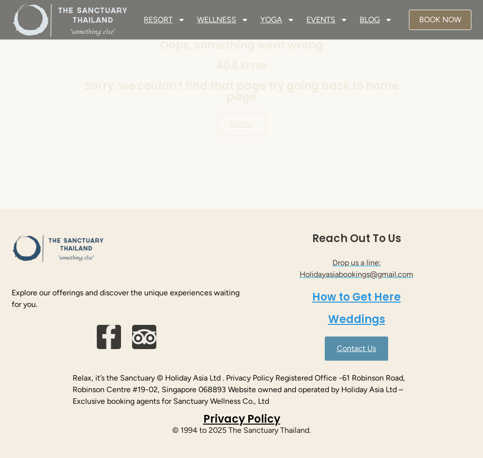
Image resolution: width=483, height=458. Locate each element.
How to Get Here (356, 297)
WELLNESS (223, 20)
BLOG (376, 20)
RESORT (164, 20)
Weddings (356, 319)
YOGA (277, 20)
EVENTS (327, 20)
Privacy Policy (241, 419)
